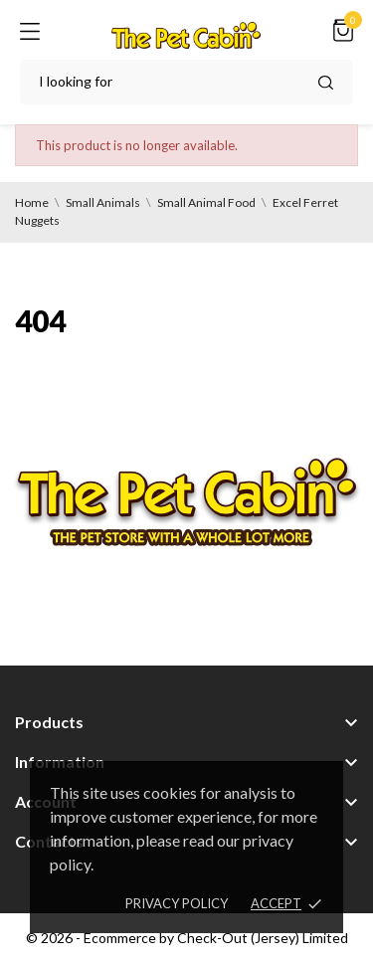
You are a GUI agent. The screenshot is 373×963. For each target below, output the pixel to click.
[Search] (186, 82)
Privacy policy (176, 903)
